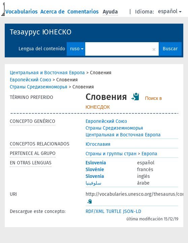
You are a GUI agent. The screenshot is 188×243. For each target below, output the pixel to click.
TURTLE (113, 211)
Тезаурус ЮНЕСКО (40, 31)
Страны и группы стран (111, 154)
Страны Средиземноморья (38, 87)
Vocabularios (22, 11)
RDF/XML (95, 211)
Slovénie (95, 169)
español (170, 11)
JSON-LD (132, 211)
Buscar (170, 49)
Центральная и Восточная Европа (47, 73)
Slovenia (95, 176)
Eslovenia (96, 163)
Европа (149, 154)
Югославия (98, 144)
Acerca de (53, 11)
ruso (77, 49)
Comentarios (83, 11)
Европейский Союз (30, 80)
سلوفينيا (93, 183)
